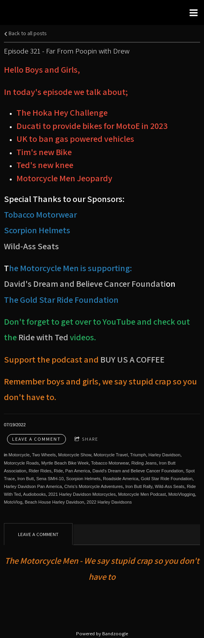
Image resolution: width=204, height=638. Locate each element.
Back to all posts (25, 33)
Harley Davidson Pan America (33, 486)
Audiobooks (34, 494)
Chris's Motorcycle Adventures (93, 486)
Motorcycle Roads (21, 463)
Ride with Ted (43, 337)
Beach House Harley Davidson (54, 502)
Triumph (138, 454)
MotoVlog (13, 502)
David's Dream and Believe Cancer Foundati (85, 283)
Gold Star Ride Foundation (166, 478)
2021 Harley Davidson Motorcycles (82, 494)
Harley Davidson (164, 454)
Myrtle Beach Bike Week (65, 463)
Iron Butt (25, 478)
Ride (58, 470)
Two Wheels (44, 454)
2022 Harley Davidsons (109, 502)
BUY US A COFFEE (132, 359)
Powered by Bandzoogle (102, 633)
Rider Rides (39, 470)
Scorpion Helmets (83, 478)
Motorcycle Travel (111, 454)
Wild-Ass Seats (31, 246)
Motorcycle (19, 454)
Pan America (77, 470)
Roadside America (120, 478)
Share (86, 439)
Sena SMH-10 (50, 478)
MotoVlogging (181, 494)
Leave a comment (36, 439)
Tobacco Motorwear (110, 463)
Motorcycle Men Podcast (142, 494)
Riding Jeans (144, 463)
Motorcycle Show (74, 454)
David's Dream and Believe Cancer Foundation (137, 470)
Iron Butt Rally (138, 486)
